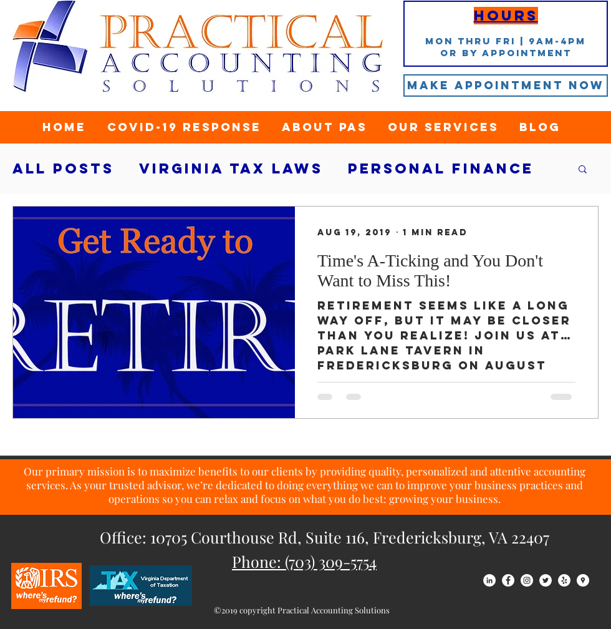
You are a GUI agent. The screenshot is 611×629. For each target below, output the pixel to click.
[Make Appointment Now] (505, 85)
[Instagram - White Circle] (527, 580)
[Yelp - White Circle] (564, 580)
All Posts (63, 169)
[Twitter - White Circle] (545, 580)
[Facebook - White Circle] (508, 580)
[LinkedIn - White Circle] (489, 580)
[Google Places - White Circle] (583, 580)
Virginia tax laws (231, 169)
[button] (583, 170)
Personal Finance (441, 169)
